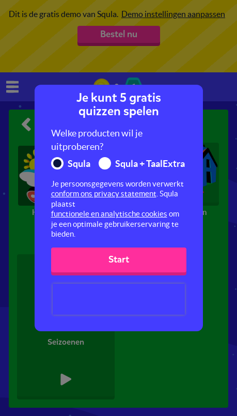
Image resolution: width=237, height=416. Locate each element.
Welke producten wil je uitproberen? (97, 140)
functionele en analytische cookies (109, 213)
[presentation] (119, 299)
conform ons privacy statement (103, 193)
